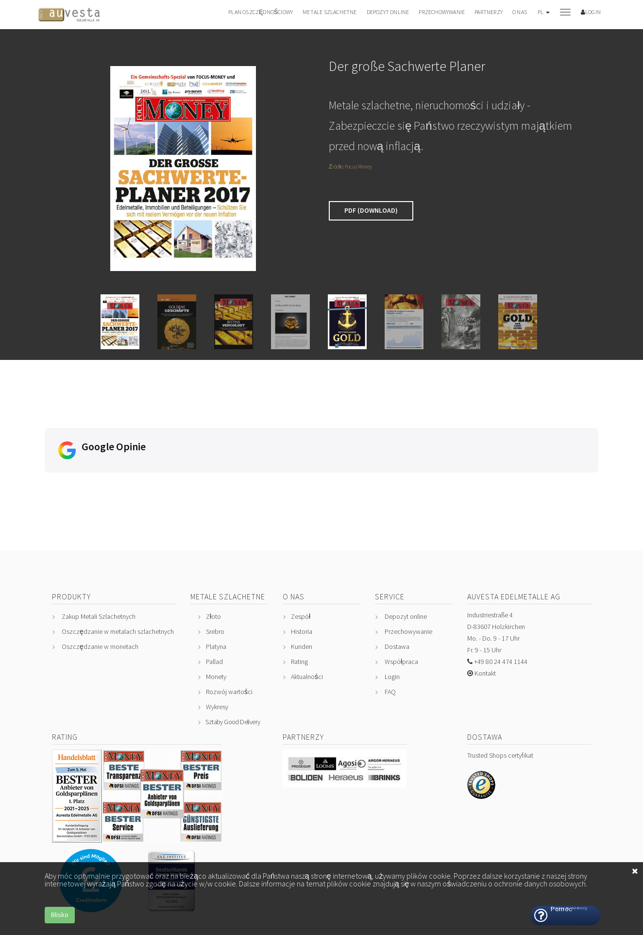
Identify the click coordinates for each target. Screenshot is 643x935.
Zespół (300, 562)
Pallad (214, 607)
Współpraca (401, 607)
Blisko (59, 914)
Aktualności (307, 622)
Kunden (301, 592)
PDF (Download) (371, 210)
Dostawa (397, 592)
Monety (216, 622)
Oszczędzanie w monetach (100, 592)
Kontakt (484, 619)
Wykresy (217, 652)
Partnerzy (488, 12)
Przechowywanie (442, 12)
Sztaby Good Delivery (232, 667)
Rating (299, 607)
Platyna (216, 592)
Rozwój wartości (229, 637)
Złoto (213, 562)
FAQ (390, 637)
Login (392, 622)
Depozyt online (388, 12)
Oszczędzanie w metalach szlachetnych (118, 577)
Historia (301, 577)
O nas (519, 12)
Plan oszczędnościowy (260, 12)
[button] (543, 16)
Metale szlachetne (329, 12)
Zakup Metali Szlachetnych (98, 562)
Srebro (215, 577)
